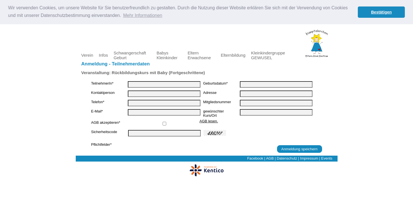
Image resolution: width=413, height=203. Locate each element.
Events (326, 158)
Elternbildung (233, 54)
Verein (87, 54)
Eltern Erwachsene (199, 55)
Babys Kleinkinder (167, 55)
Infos (103, 54)
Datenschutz (287, 158)
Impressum (309, 158)
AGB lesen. (209, 121)
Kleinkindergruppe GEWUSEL (268, 55)
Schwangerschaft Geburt (130, 55)
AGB (270, 158)
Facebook (255, 158)
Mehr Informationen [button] (142, 15)
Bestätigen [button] (381, 12)
